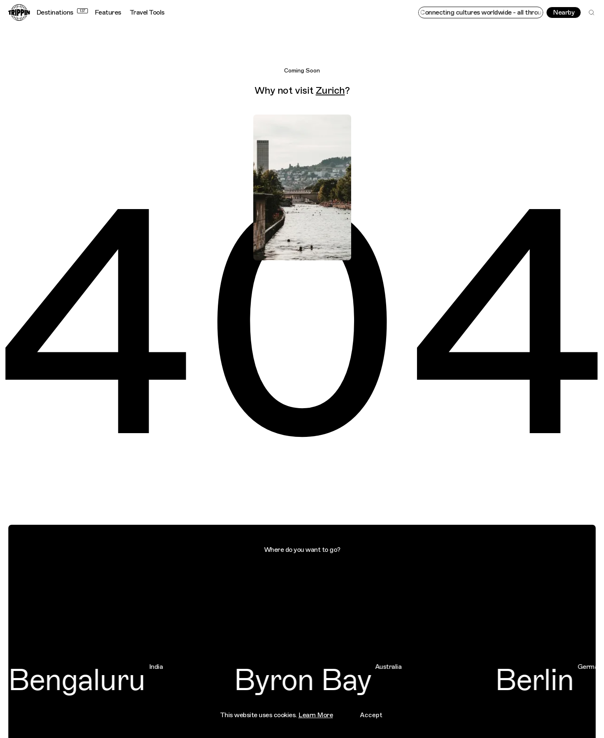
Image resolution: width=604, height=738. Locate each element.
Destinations (62, 12)
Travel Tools (147, 12)
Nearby (563, 12)
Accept (371, 711)
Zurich (330, 90)
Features (108, 12)
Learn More (315, 711)
